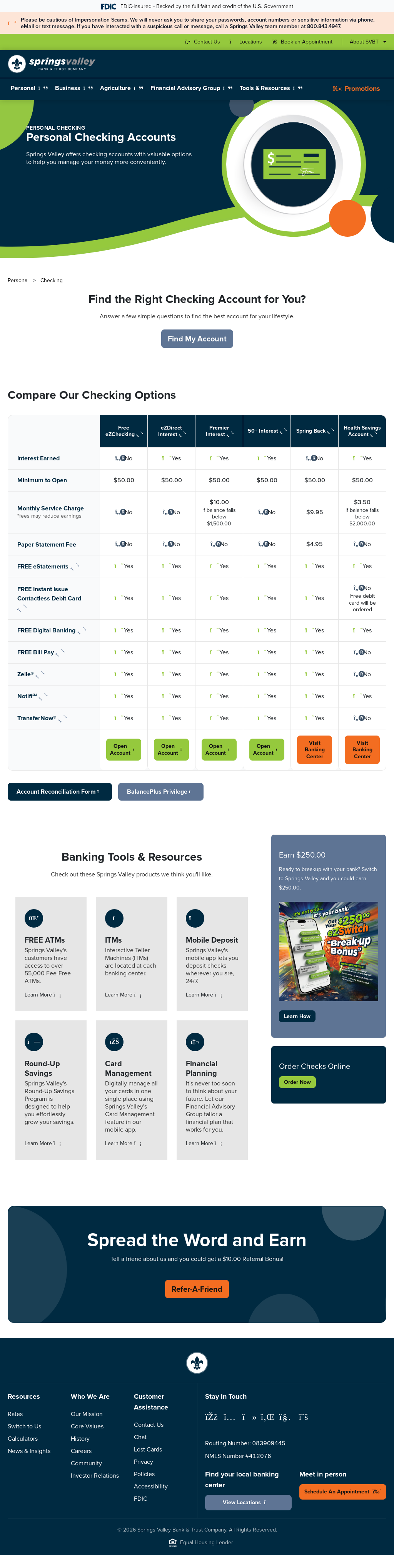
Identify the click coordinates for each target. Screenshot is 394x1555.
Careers (81, 1450)
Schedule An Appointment (342, 1492)
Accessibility (151, 1486)
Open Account (124, 749)
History (80, 1438)
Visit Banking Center (315, 750)
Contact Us (149, 1424)
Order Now (297, 1082)
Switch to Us (24, 1426)
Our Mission (87, 1414)
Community (86, 1463)
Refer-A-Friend (197, 1289)
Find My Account (197, 338)
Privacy (143, 1461)
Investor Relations (95, 1475)
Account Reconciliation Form (60, 791)
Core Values (87, 1426)
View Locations (248, 1502)
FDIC (140, 1498)
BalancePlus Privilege (161, 791)
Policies (144, 1474)
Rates (15, 1414)
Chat (140, 1437)
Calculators (23, 1438)
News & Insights (29, 1450)
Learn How (297, 1016)
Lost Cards (148, 1449)
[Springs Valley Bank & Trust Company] (51, 64)
